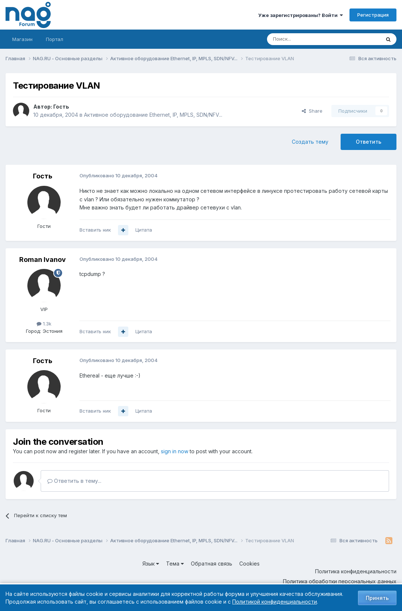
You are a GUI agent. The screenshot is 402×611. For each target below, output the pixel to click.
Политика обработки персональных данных (339, 581)
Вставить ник (95, 230)
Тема (175, 563)
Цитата (143, 230)
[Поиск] (303, 39)
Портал (54, 39)
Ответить (368, 142)
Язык (150, 563)
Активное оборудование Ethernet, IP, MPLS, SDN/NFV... (153, 115)
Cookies (249, 563)
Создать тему (310, 142)
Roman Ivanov (42, 259)
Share (312, 111)
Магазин (22, 39)
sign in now (174, 451)
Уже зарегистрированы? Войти (300, 15)
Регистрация (373, 15)
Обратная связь (211, 563)
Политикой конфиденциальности (274, 601)
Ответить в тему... (74, 481)
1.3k (44, 324)
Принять (377, 598)
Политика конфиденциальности (355, 571)
